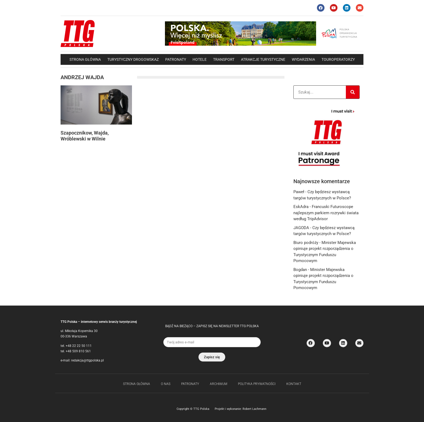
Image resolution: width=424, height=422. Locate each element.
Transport (223, 59)
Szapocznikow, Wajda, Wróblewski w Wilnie (85, 136)
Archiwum (218, 384)
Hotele (200, 59)
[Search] (352, 92)
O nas (165, 384)
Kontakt (293, 384)
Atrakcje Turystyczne (263, 59)
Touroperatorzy (338, 59)
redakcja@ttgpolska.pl (87, 360)
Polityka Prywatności (257, 384)
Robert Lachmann (254, 409)
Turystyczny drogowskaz (133, 59)
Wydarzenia (303, 59)
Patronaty (175, 59)
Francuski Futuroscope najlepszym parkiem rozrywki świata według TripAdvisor (326, 212)
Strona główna (85, 59)
